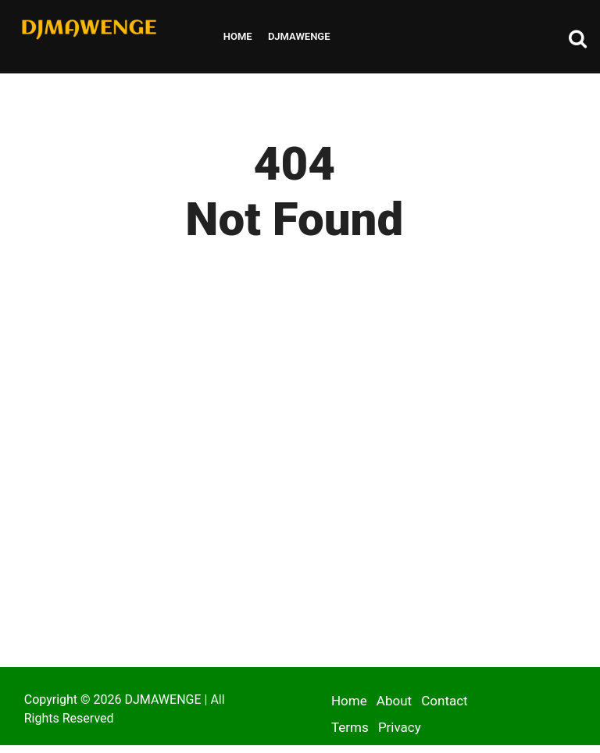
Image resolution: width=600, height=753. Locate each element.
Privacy (399, 727)
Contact (444, 700)
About (394, 700)
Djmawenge (299, 36)
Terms (350, 727)
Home (237, 36)
